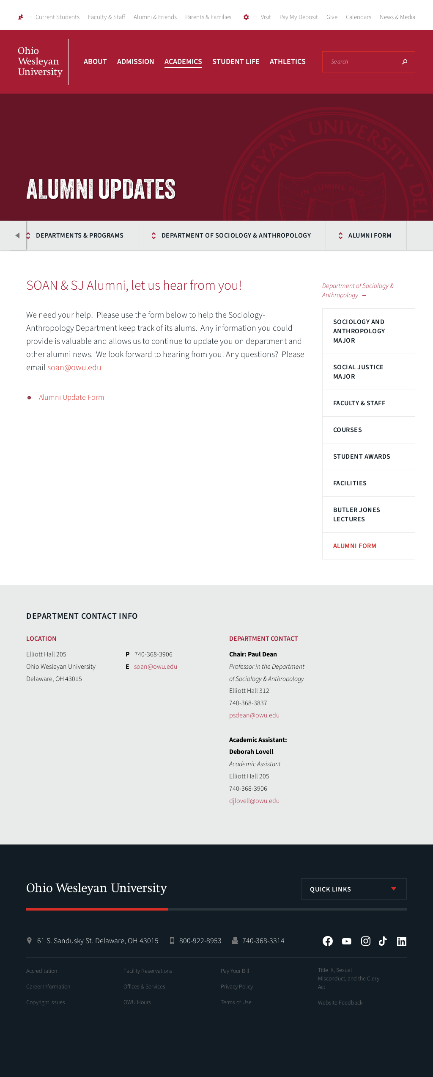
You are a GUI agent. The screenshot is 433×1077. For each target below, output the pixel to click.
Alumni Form (367, 235)
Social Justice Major (358, 372)
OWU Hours (137, 1002)
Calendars (358, 17)
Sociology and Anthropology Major (359, 331)
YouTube (347, 941)
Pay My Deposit (299, 17)
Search (404, 61)
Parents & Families (208, 17)
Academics (183, 61)
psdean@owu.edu (254, 715)
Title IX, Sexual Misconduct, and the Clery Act (348, 978)
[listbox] (354, 889)
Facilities (350, 483)
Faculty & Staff (106, 17)
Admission (135, 61)
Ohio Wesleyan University (43, 71)
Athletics (288, 61)
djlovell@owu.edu (254, 801)
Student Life (236, 61)
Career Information (48, 987)
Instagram (366, 941)
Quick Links (330, 889)
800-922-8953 (200, 941)
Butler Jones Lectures (357, 514)
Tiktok (383, 941)
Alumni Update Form (71, 397)
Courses (347, 430)
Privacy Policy (237, 987)
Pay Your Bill (235, 971)
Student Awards (362, 456)
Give (331, 17)
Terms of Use (236, 1002)
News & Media (397, 17)
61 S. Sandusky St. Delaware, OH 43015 (98, 941)
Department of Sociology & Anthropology (233, 235)
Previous (17, 235)
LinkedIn (402, 941)
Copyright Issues (45, 1002)
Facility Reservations (147, 971)
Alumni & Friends (155, 17)
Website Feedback (340, 1003)
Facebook (328, 941)
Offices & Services (144, 987)
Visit (266, 17)
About (95, 61)
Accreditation (41, 971)
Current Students (57, 17)
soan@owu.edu (74, 368)
